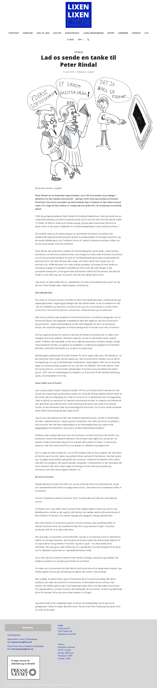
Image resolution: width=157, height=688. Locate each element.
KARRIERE (123, 33)
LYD (146, 33)
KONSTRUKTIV (72, 33)
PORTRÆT (14, 33)
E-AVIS (70, 39)
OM (79, 39)
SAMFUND (28, 33)
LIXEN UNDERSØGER (93, 33)
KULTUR (57, 33)
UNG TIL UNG (43, 33)
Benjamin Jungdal (86, 72)
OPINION (136, 33)
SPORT (110, 33)
